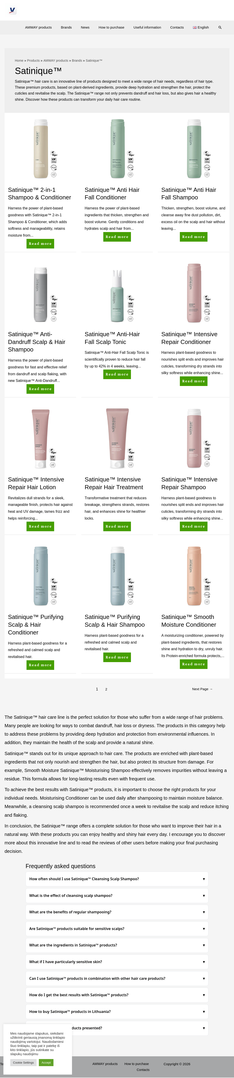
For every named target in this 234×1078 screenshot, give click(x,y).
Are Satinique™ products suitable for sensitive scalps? (76, 928)
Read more (41, 242)
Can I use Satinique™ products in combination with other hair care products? (97, 978)
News (87, 27)
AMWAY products (45, 27)
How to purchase (112, 27)
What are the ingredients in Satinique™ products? (73, 945)
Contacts (172, 27)
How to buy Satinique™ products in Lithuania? (70, 1011)
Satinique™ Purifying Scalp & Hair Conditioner (36, 624)
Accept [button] (46, 1062)
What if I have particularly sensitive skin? (65, 961)
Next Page (202, 689)
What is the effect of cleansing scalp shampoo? (70, 895)
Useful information (145, 27)
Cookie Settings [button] (23, 1062)
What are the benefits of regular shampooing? (70, 911)
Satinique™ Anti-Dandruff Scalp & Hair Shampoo (36, 342)
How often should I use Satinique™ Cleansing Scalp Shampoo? (84, 878)
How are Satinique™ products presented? (65, 1027)
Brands (71, 27)
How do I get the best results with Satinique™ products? (78, 994)
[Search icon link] (212, 27)
